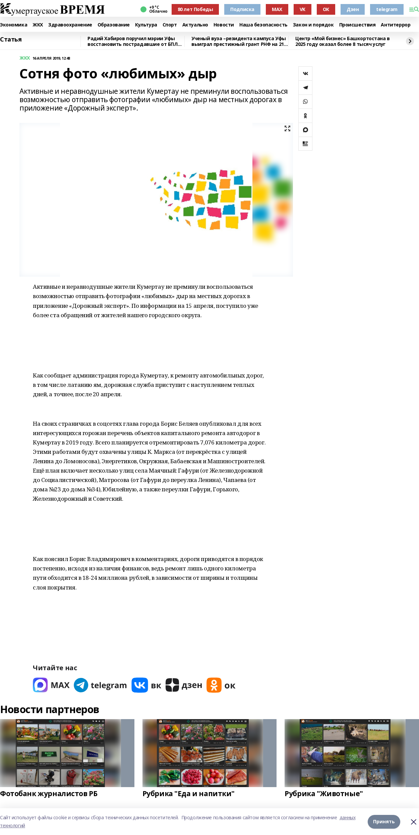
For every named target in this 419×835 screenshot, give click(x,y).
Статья (10, 39)
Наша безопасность (263, 25)
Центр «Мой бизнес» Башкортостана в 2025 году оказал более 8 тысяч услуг (342, 41)
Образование (114, 25)
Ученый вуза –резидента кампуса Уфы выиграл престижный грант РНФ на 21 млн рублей (238, 41)
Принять (384, 821)
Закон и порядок (313, 25)
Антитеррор (395, 25)
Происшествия (357, 25)
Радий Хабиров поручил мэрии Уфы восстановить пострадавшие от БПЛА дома (134, 41)
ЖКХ (38, 25)
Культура (146, 25)
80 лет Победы (195, 9)
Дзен (353, 9)
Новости (224, 25)
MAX (277, 9)
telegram (387, 9)
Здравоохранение (70, 25)
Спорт (170, 25)
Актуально (195, 25)
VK (302, 9)
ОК (326, 9)
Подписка (242, 9)
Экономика (13, 25)
